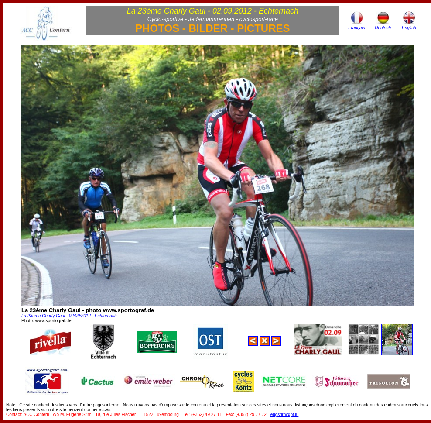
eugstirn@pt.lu (284, 414)
